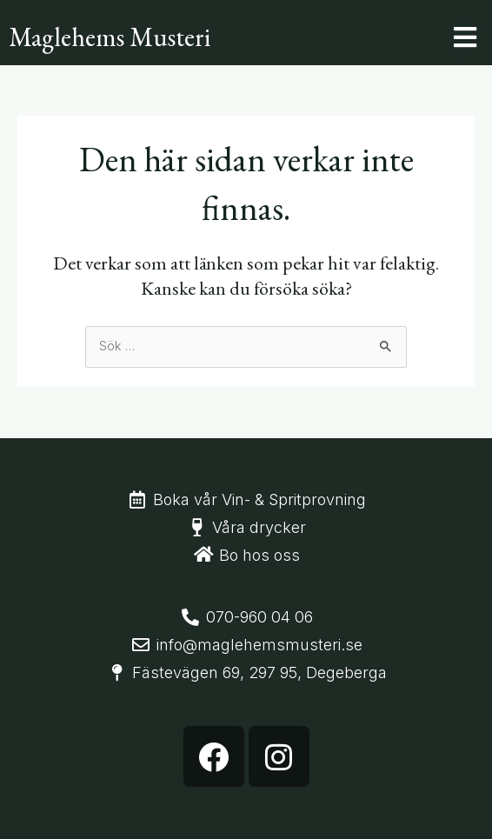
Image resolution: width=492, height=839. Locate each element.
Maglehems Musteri (109, 37)
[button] (465, 37)
